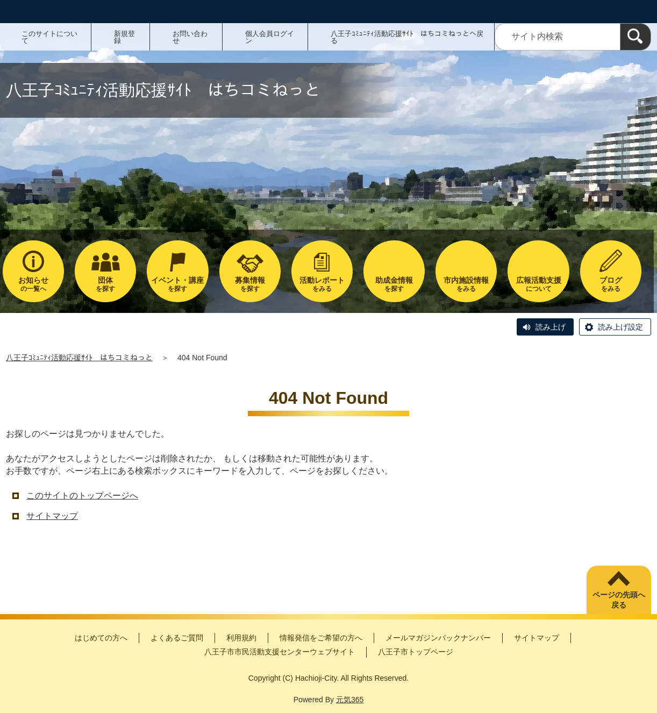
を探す (105, 284)
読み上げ (550, 327)
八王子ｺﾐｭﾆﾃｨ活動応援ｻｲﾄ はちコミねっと (79, 357)
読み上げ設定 (620, 327)
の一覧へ (33, 284)
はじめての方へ (101, 637)
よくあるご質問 (177, 637)
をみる (322, 284)
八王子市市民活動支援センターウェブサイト (279, 651)
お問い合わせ (190, 37)
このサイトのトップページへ (82, 495)
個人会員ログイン (269, 37)
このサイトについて (49, 37)
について (538, 284)
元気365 (349, 699)
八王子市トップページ (415, 651)
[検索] (635, 37)
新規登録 (124, 37)
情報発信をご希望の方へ (321, 637)
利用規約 (241, 637)
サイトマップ (52, 516)
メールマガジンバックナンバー (438, 637)
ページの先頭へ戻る (618, 600)
